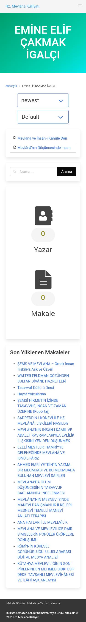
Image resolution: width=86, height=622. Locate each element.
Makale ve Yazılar (38, 603)
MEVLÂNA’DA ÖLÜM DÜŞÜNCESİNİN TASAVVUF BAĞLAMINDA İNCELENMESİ (41, 487)
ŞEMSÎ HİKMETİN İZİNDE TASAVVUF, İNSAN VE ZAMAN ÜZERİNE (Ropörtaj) (42, 406)
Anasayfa (11, 86)
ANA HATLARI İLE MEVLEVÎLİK (42, 522)
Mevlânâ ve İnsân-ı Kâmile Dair (42, 138)
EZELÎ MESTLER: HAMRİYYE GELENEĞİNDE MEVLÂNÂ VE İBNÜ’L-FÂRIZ (41, 452)
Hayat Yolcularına (31, 394)
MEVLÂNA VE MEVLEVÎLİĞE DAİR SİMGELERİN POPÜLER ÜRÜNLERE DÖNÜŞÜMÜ (45, 534)
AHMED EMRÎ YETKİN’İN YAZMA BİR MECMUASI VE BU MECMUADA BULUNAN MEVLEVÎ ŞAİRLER (46, 470)
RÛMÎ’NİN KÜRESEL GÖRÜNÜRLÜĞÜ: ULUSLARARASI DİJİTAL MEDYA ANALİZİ (44, 551)
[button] (80, 6)
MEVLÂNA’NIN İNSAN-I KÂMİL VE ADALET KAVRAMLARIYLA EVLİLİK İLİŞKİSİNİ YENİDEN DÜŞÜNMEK (45, 435)
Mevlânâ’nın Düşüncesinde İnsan (44, 148)
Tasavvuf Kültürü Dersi (35, 387)
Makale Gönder (15, 603)
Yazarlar (56, 603)
